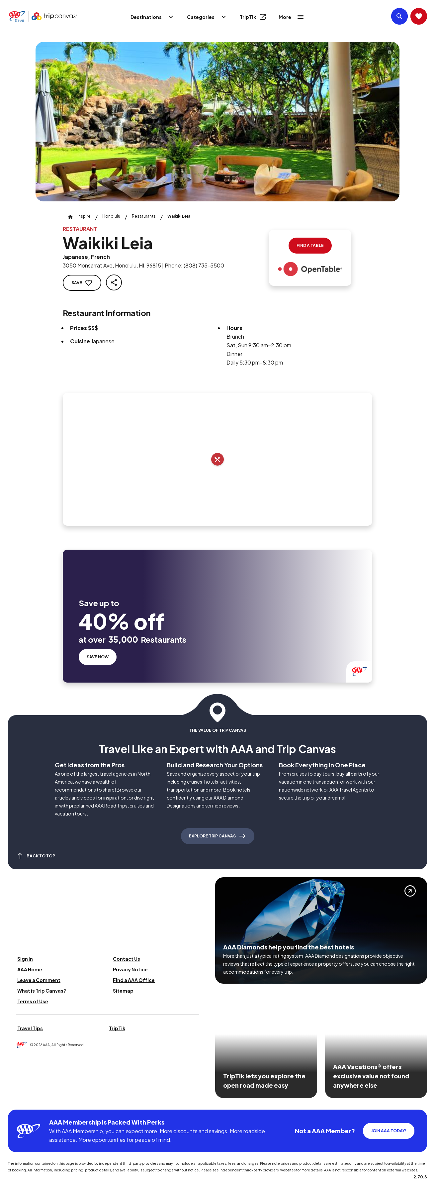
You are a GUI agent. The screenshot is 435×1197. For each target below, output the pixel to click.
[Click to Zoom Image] (217, 121)
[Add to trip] (217, 459)
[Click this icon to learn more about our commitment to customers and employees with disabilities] (18, 1101)
